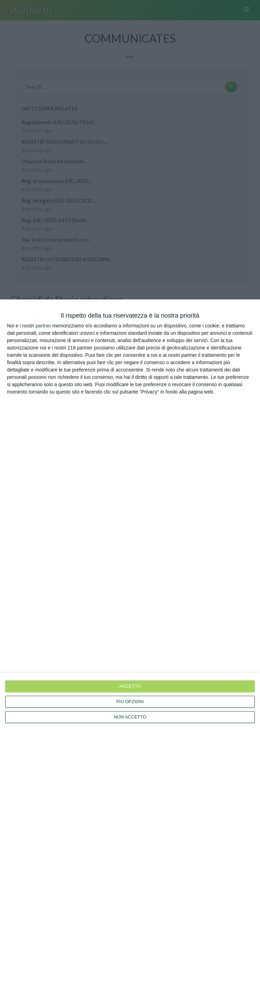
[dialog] (130, 648)
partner (43, 325)
